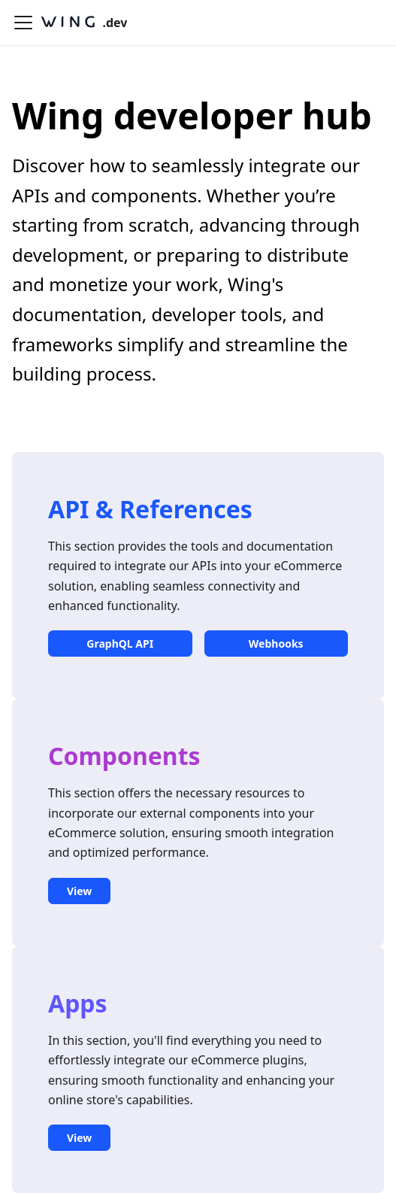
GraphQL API (119, 643)
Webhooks (276, 643)
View (79, 891)
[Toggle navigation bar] (23, 22)
